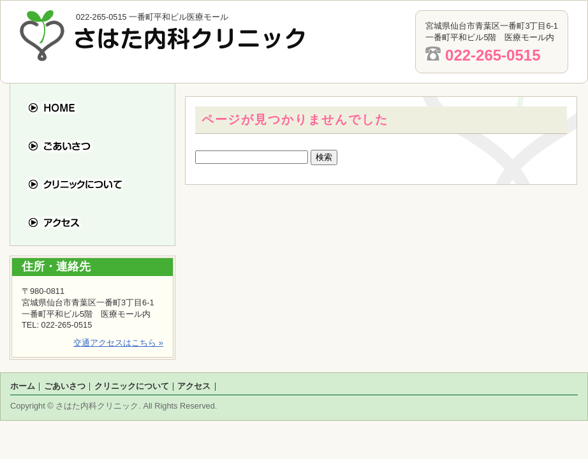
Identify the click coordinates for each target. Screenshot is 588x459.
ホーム (100, 107)
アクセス (100, 222)
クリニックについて (100, 184)
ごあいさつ (100, 146)
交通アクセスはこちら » (118, 342)
